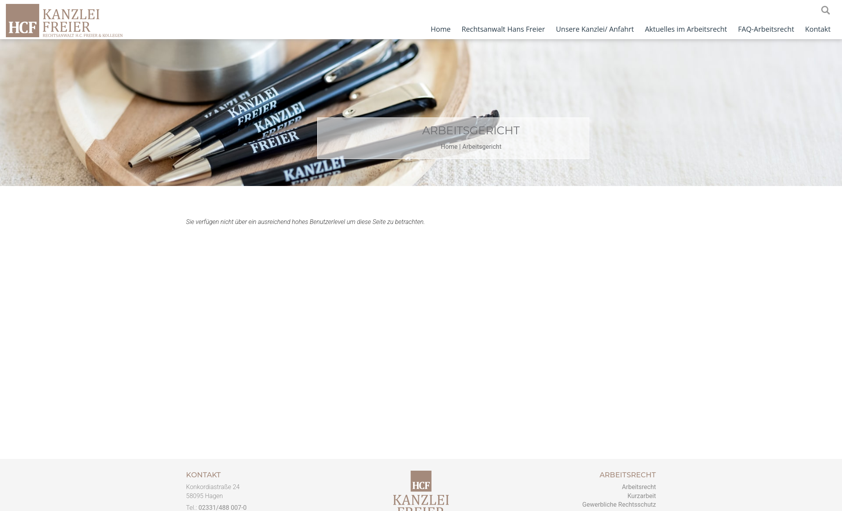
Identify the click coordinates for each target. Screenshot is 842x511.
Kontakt (818, 29)
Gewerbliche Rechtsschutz (619, 504)
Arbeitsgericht (510, 146)
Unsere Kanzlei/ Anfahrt (595, 29)
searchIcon (825, 10)
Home (441, 29)
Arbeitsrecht (639, 487)
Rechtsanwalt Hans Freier (503, 29)
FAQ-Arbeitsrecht (766, 29)
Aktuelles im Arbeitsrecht (686, 29)
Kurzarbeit (641, 496)
